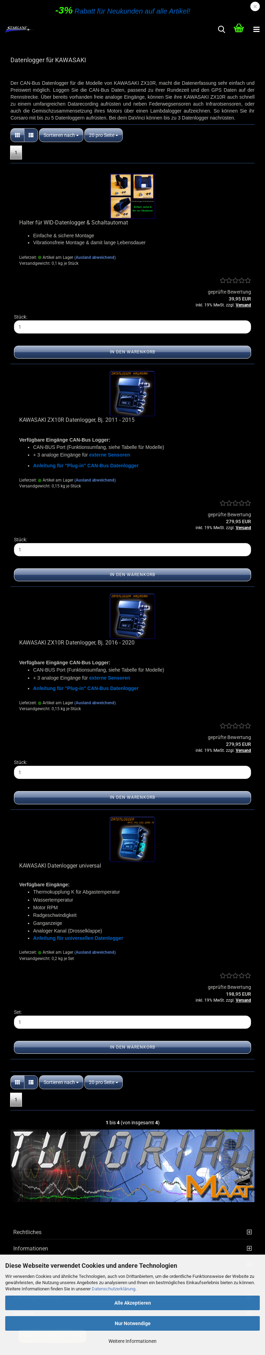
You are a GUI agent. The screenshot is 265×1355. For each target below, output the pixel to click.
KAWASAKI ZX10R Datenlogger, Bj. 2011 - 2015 (77, 420)
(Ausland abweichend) (95, 257)
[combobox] (61, 135)
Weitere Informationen (132, 1341)
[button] (17, 135)
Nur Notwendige (133, 1323)
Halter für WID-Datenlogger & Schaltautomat (73, 222)
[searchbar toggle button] (221, 29)
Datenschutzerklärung (113, 1288)
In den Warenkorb (132, 352)
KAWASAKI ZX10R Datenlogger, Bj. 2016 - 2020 (77, 642)
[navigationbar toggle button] (256, 29)
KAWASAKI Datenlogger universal (60, 865)
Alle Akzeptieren (132, 1303)
